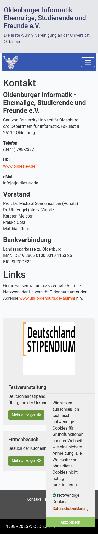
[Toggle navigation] (88, 62)
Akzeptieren (70, 522)
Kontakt (33, 499)
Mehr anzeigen (26, 415)
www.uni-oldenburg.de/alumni (47, 298)
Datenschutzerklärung (70, 508)
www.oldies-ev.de (19, 166)
